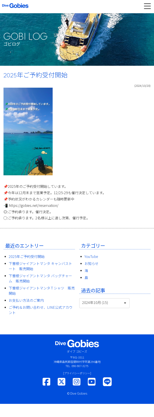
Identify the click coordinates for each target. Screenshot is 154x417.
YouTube (91, 256)
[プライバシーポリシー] (77, 373)
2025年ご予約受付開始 (27, 256)
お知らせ (92, 263)
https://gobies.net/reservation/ (33, 205)
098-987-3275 (79, 366)
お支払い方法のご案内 (26, 300)
